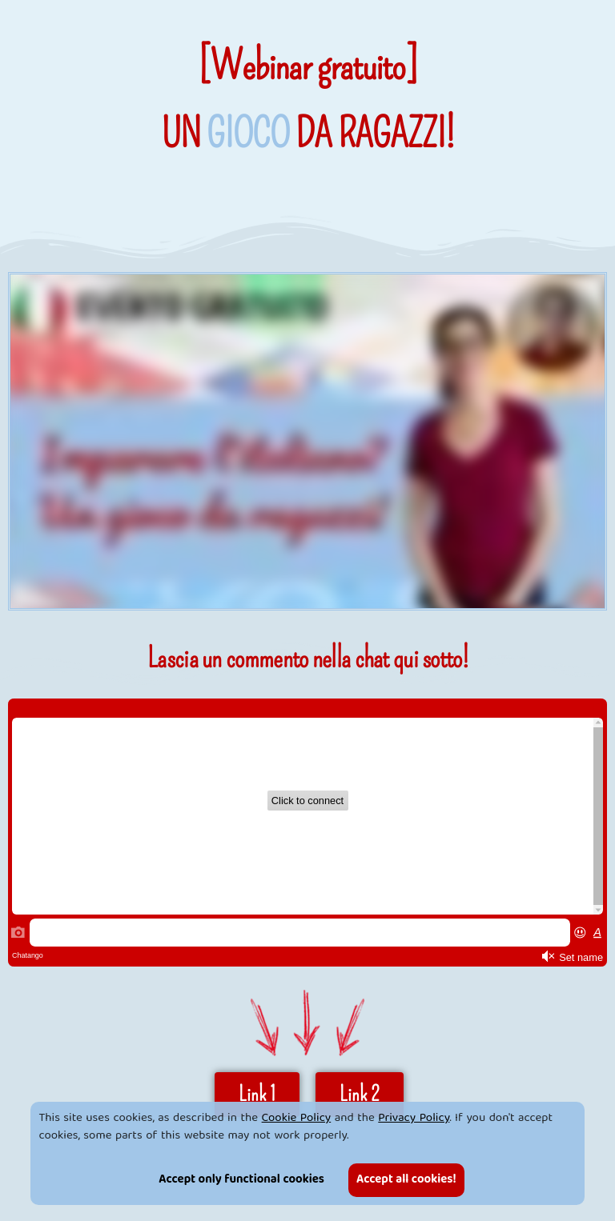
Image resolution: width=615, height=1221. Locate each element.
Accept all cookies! (406, 1180)
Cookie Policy (297, 1118)
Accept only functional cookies (241, 1180)
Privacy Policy (413, 1118)
